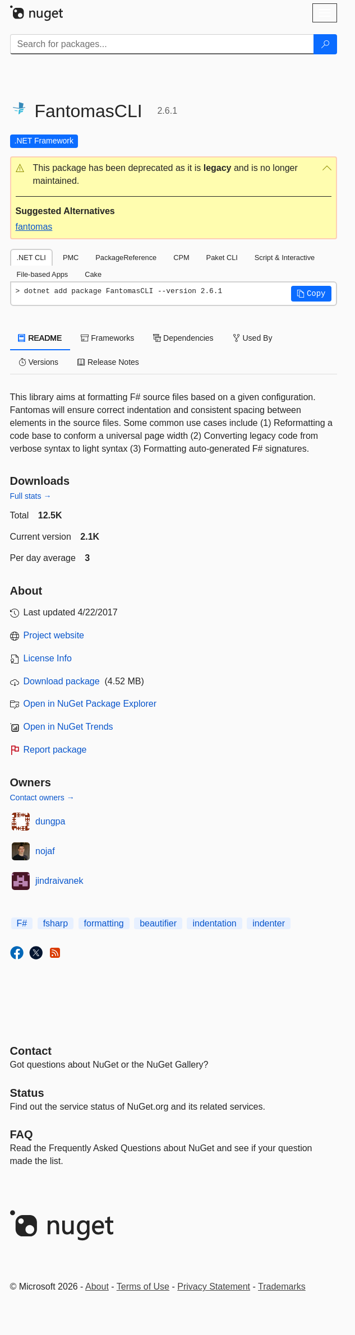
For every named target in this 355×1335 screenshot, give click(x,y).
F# (22, 923)
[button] (173, 175)
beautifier (158, 923)
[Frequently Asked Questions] (21, 1134)
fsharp (55, 923)
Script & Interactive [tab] (285, 257)
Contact (31, 1051)
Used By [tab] (253, 338)
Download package (62, 681)
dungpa (50, 821)
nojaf (45, 851)
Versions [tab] (39, 362)
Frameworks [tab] (107, 338)
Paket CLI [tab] (222, 257)
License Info (48, 658)
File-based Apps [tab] (42, 274)
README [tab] (40, 338)
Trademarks (282, 1286)
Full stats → (31, 496)
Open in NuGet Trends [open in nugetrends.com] (68, 726)
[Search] (325, 44)
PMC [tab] (71, 257)
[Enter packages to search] (162, 44)
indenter (268, 923)
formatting (104, 923)
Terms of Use (143, 1286)
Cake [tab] (93, 274)
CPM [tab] (181, 257)
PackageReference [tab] (125, 257)
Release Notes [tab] (108, 362)
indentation (214, 923)
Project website (54, 635)
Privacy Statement (213, 1286)
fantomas (34, 226)
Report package (55, 749)
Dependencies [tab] (183, 338)
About (97, 1286)
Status (27, 1093)
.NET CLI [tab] (31, 257)
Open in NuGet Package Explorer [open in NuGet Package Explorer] (90, 703)
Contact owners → (42, 797)
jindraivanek (59, 881)
